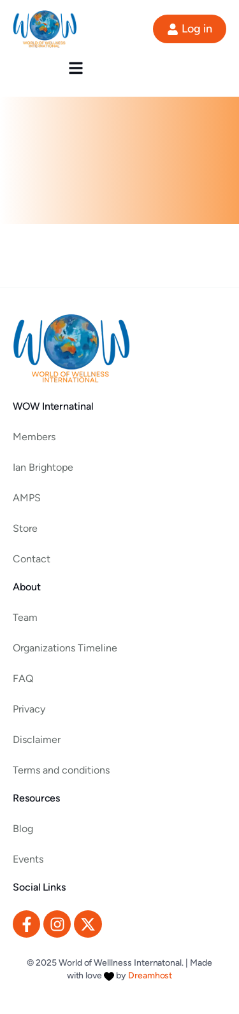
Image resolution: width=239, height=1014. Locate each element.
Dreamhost (150, 975)
